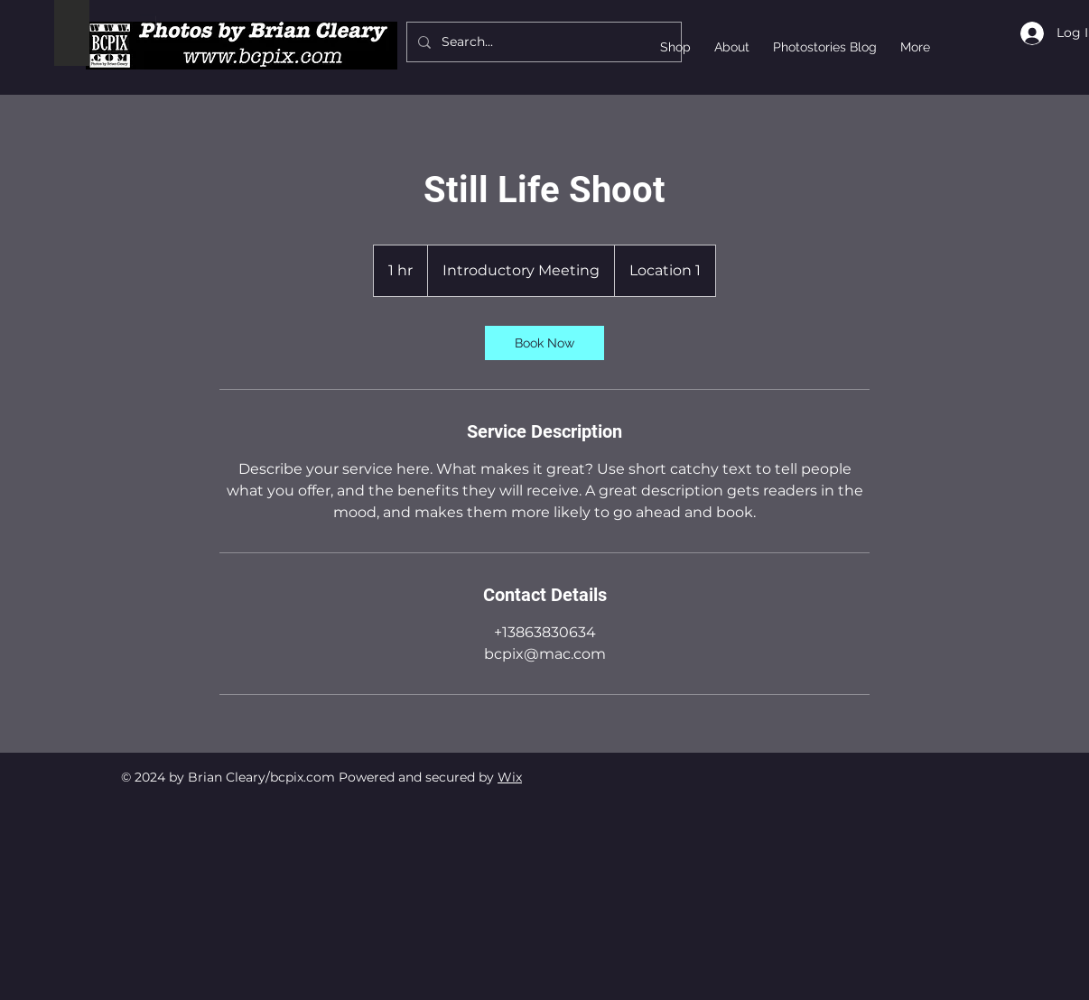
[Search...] (542, 42)
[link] (544, 343)
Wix (510, 777)
